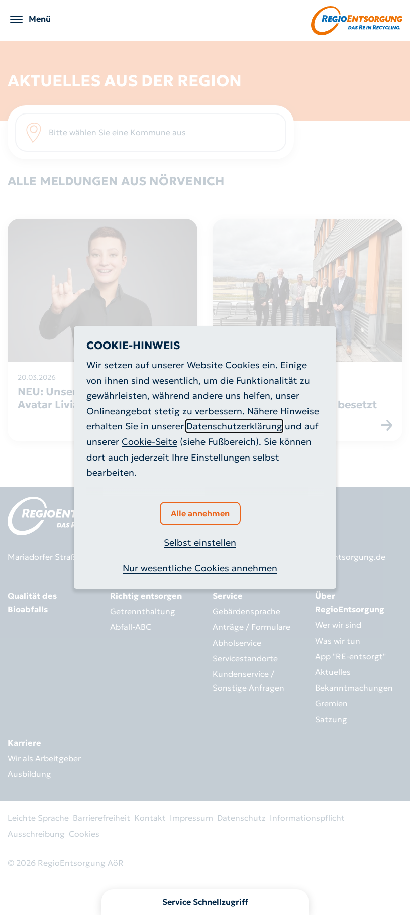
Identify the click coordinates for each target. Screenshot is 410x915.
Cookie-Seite (149, 441)
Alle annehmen (200, 513)
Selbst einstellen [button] (200, 542)
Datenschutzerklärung (234, 426)
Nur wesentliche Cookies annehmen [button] (200, 568)
